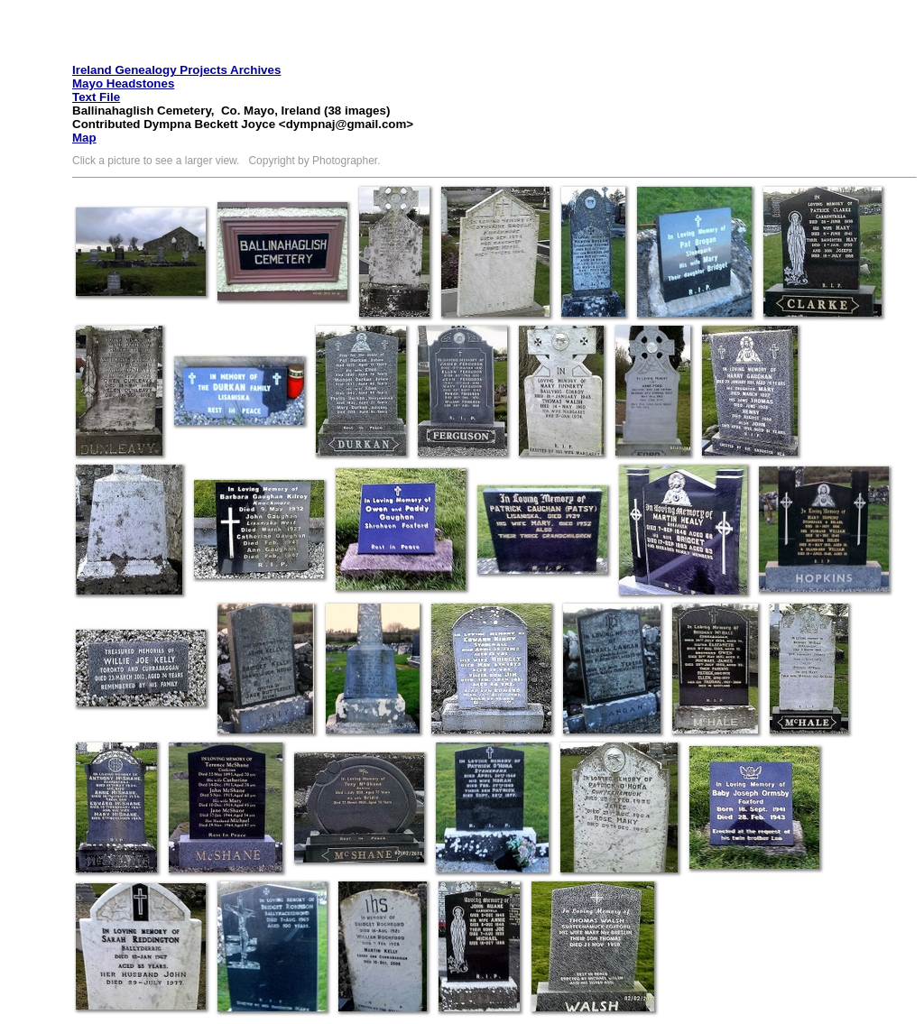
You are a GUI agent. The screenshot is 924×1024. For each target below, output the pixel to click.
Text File (96, 97)
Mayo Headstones (123, 83)
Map (84, 137)
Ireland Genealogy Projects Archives (176, 70)
